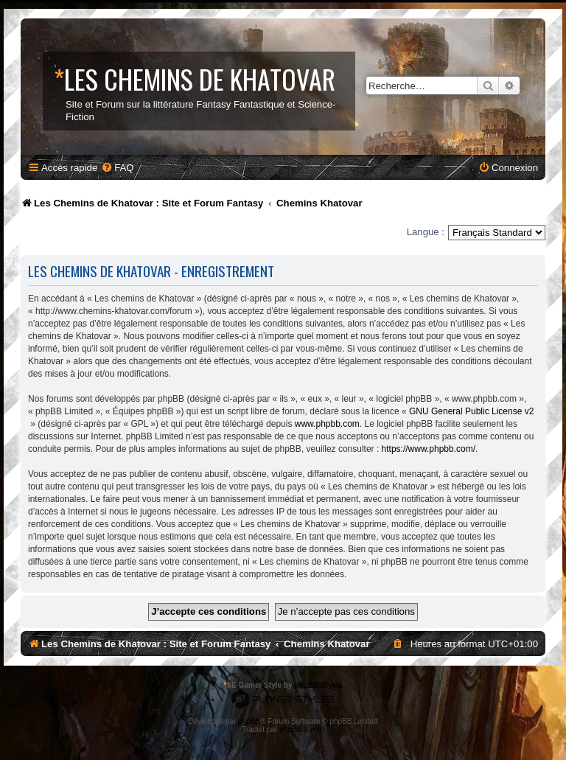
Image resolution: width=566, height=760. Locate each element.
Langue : (425, 231)
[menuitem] (117, 167)
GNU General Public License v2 (471, 411)
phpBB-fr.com (301, 729)
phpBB (249, 721)
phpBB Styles (318, 685)
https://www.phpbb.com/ (428, 449)
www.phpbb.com (327, 424)
